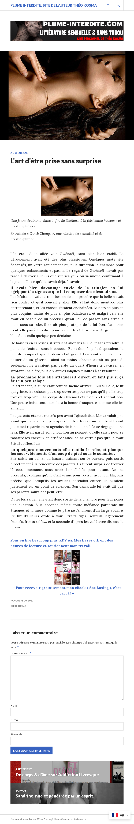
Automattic (80, 819)
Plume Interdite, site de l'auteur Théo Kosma (53, 5)
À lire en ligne (19, 153)
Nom (13, 705)
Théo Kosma (18, 606)
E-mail (14, 720)
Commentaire (20, 653)
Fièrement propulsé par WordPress (30, 819)
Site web (16, 734)
